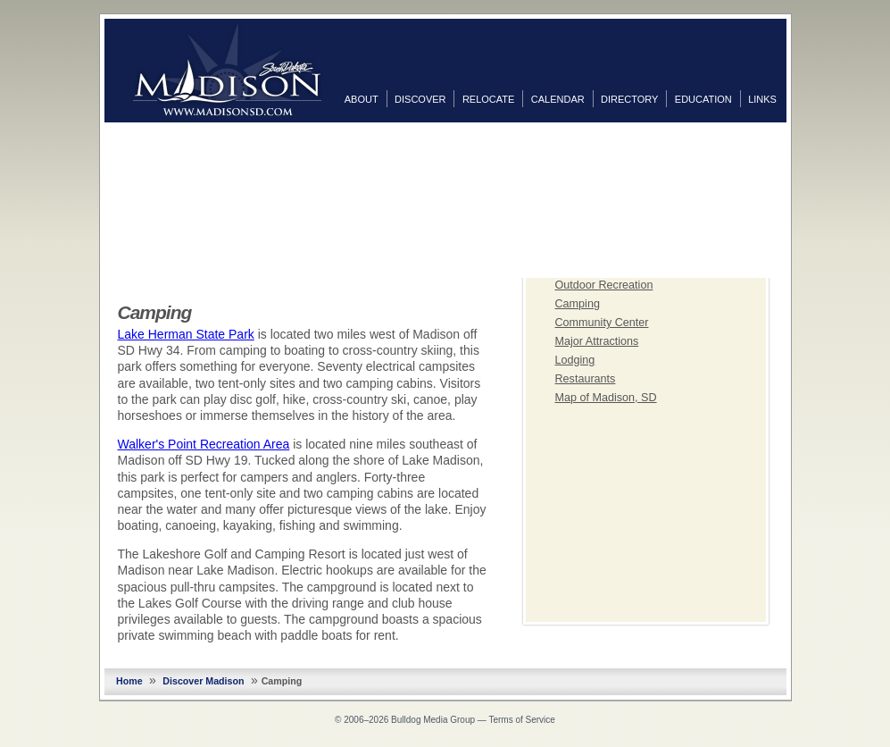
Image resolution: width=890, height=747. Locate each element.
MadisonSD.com (227, 69)
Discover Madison (203, 681)
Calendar (558, 99)
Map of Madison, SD (606, 397)
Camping (577, 304)
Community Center (602, 322)
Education (703, 99)
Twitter (804, 169)
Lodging (575, 360)
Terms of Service (521, 720)
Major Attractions (597, 341)
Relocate (488, 99)
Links (762, 99)
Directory (629, 99)
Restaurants (585, 379)
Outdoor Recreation (604, 285)
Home (129, 681)
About (361, 99)
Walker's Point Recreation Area (204, 444)
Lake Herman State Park (186, 334)
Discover (420, 99)
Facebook (804, 140)
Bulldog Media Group (433, 720)
